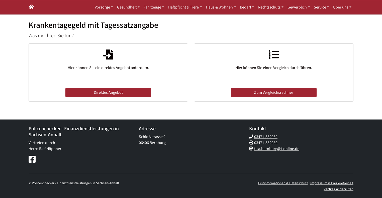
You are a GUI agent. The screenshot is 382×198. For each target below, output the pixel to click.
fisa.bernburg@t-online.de (276, 149)
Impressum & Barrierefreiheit (331, 183)
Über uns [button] (340, 7)
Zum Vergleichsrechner (273, 92)
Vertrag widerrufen (338, 189)
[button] (31, 7)
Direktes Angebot (108, 92)
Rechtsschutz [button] (269, 7)
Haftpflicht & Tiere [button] (183, 7)
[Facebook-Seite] (32, 160)
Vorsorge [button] (102, 7)
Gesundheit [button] (127, 7)
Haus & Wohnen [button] (219, 7)
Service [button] (320, 7)
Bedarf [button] (245, 7)
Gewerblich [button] (297, 7)
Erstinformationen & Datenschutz (283, 183)
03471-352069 (265, 137)
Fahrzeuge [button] (152, 7)
